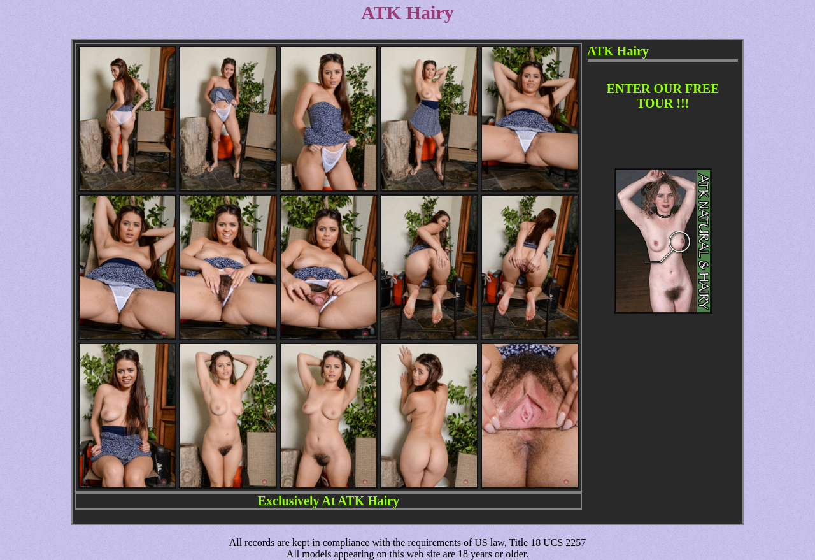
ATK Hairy (368, 501)
